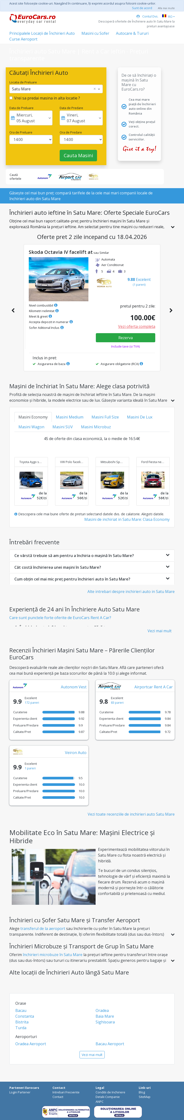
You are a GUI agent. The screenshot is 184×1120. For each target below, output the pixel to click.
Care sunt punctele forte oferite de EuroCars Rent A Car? (60, 617)
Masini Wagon (31, 426)
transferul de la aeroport (42, 928)
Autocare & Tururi (132, 33)
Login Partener (19, 1092)
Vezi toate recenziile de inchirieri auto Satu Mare (131, 814)
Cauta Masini (78, 155)
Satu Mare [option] (21, 89)
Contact (57, 1097)
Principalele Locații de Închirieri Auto (42, 33)
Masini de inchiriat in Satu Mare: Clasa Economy (127, 519)
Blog (142, 1092)
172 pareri (32, 702)
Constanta (24, 1016)
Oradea (102, 1010)
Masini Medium (69, 417)
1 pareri (30, 768)
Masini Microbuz (96, 426)
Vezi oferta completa (136, 326)
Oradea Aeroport (30, 1043)
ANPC (100, 1101)
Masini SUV (62, 426)
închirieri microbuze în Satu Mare (52, 954)
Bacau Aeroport (110, 1043)
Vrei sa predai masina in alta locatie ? (47, 98)
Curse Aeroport (23, 39)
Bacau (20, 1010)
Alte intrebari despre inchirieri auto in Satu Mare (131, 591)
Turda (20, 1027)
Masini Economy (33, 417)
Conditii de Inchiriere (110, 1092)
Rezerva (125, 337)
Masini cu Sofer (95, 33)
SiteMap (144, 1097)
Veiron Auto (75, 752)
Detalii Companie (108, 1097)
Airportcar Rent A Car (153, 687)
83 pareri (117, 702)
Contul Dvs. (147, 16)
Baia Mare (105, 1016)
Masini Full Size (105, 417)
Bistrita (22, 1022)
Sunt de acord (142, 8)
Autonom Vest (73, 687)
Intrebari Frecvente (66, 1092)
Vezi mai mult (160, 630)
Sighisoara (105, 1022)
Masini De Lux (139, 417)
